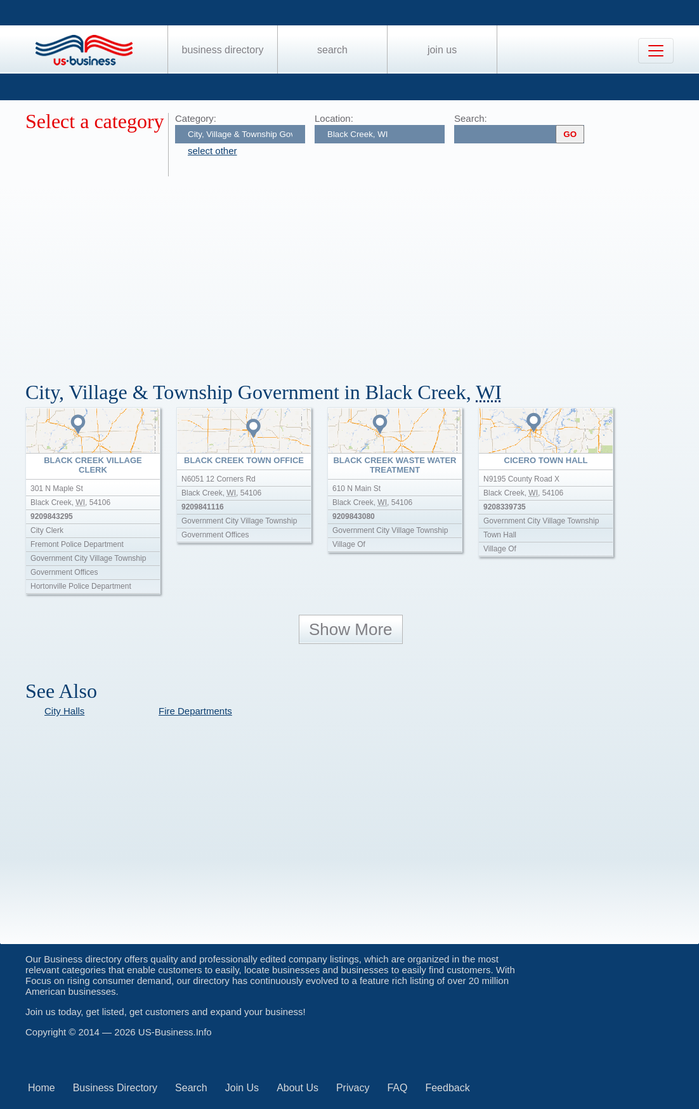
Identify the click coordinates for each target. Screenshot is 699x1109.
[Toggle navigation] (656, 50)
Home (41, 1087)
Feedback (447, 1087)
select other (212, 150)
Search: (470, 118)
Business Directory (223, 49)
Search (332, 49)
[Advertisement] (362, 271)
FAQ (397, 1087)
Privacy (352, 1087)
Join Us (442, 49)
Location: (334, 118)
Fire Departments (195, 710)
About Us (297, 1087)
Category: (195, 118)
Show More (351, 629)
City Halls (64, 710)
